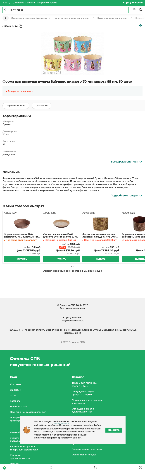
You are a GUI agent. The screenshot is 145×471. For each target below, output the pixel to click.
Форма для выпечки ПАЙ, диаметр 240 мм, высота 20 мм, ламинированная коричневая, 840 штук (61, 235)
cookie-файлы (61, 421)
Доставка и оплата (24, 2)
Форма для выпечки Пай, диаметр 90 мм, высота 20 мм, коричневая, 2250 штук (21, 235)
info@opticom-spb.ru (72, 320)
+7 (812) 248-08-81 (72, 317)
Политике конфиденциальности (53, 437)
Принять (113, 430)
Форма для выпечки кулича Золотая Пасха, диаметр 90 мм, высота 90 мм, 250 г (100, 235)
